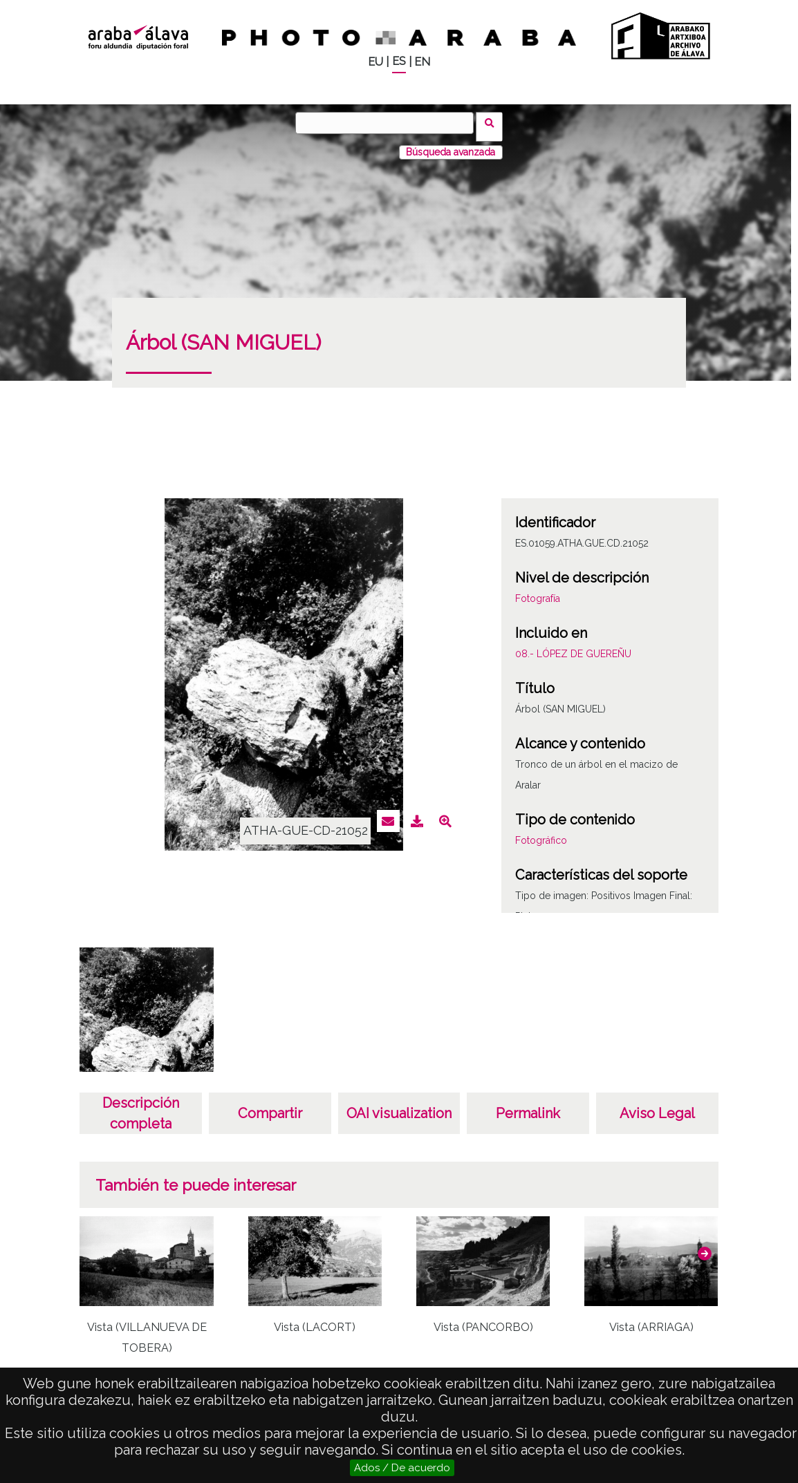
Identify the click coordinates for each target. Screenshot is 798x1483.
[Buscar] (388, 123)
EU (375, 61)
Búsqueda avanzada (450, 144)
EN (422, 61)
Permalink (528, 1105)
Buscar (493, 122)
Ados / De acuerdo (402, 1468)
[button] (705, 1246)
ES (399, 61)
